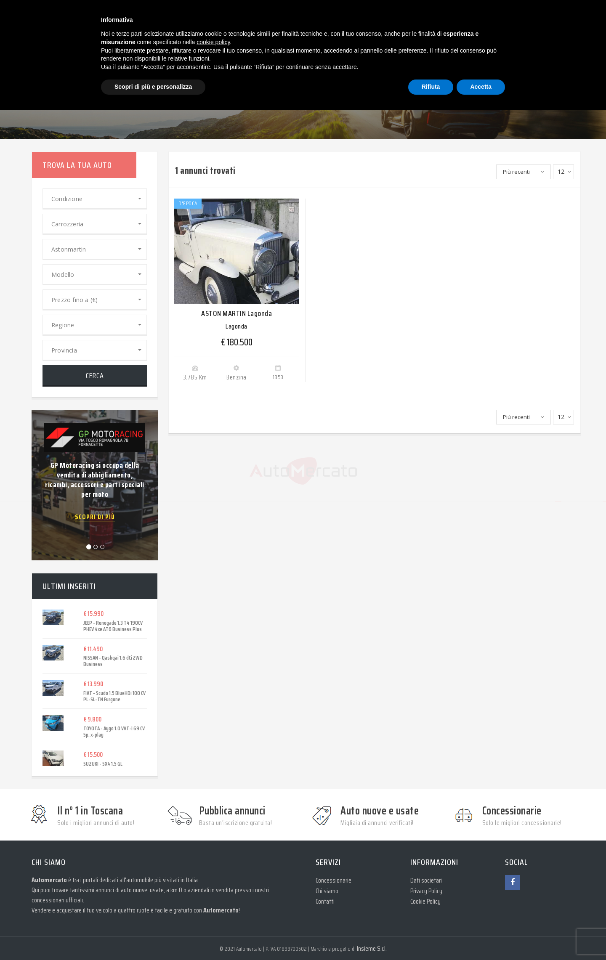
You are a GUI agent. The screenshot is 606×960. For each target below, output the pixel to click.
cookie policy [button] (213, 42)
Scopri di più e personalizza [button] (153, 86)
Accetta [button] (481, 86)
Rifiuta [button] (431, 86)
